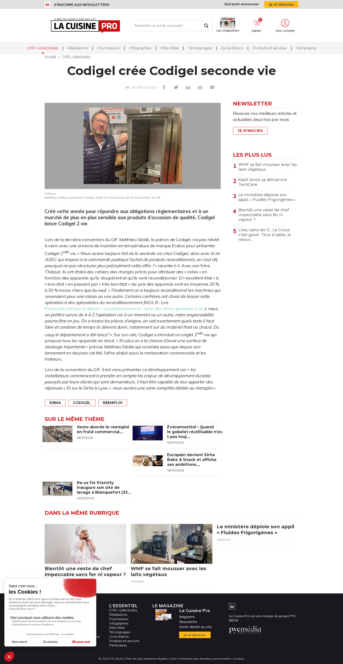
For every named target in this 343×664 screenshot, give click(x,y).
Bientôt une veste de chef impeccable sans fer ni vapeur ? (263, 215)
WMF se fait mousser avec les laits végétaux (267, 167)
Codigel (82, 403)
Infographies (140, 48)
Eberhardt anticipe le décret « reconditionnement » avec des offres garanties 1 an (124, 308)
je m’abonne (281, 4)
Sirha (55, 403)
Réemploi (113, 403)
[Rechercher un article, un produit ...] (171, 25)
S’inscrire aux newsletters (81, 4)
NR (127, 87)
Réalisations (78, 48)
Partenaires (306, 48)
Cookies (238, 658)
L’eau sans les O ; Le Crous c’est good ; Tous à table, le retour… (264, 235)
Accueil (50, 56)
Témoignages (200, 48)
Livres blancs (232, 48)
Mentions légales (156, 658)
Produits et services (270, 48)
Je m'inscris (250, 131)
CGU (173, 658)
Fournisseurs (108, 48)
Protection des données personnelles (205, 658)
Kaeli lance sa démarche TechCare (262, 182)
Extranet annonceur (242, 4)
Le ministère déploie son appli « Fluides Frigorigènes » (267, 197)
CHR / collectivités (42, 48)
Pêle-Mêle (170, 48)
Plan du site (134, 658)
